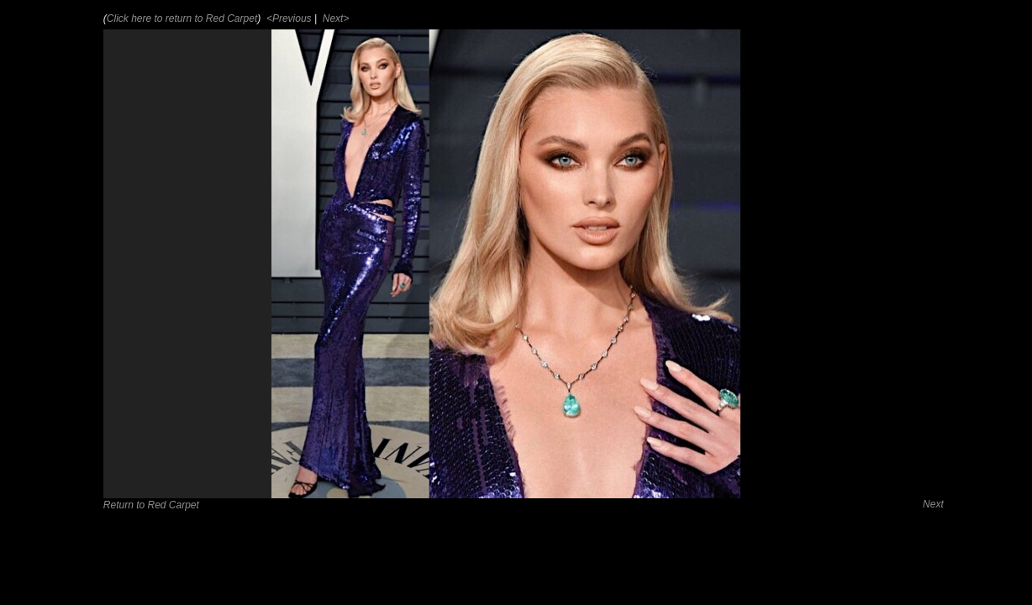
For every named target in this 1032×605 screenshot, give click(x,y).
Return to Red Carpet (151, 505)
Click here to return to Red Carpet (182, 18)
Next (933, 504)
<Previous (288, 18)
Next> (334, 18)
